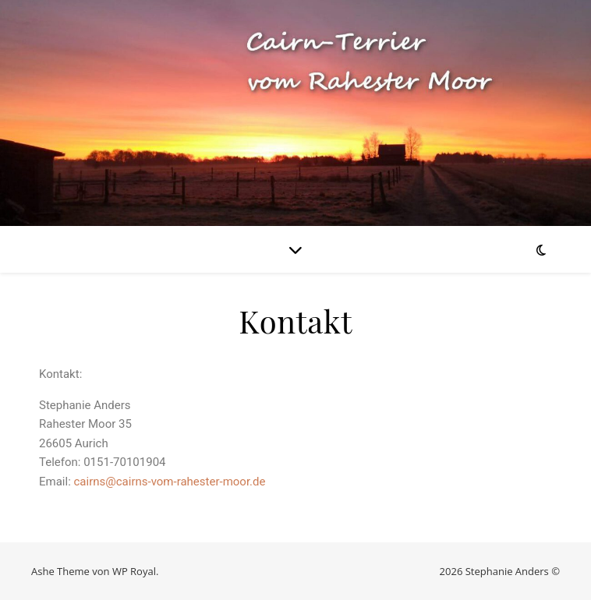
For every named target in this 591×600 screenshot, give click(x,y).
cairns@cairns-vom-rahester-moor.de (170, 482)
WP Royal (134, 571)
